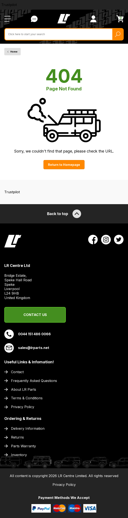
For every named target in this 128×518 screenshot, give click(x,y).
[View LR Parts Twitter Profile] (119, 239)
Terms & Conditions (27, 398)
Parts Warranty (23, 446)
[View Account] (93, 18)
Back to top (64, 214)
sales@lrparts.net (26, 348)
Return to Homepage (64, 164)
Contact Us (35, 315)
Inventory (19, 455)
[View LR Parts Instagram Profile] (106, 239)
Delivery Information (28, 428)
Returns (17, 437)
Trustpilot (9, 5)
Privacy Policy (22, 407)
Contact (17, 372)
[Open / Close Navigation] (7, 19)
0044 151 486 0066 (27, 334)
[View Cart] (120, 18)
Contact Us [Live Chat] (34, 18)
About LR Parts (23, 389)
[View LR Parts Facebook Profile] (93, 239)
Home (13, 51)
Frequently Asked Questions (34, 381)
